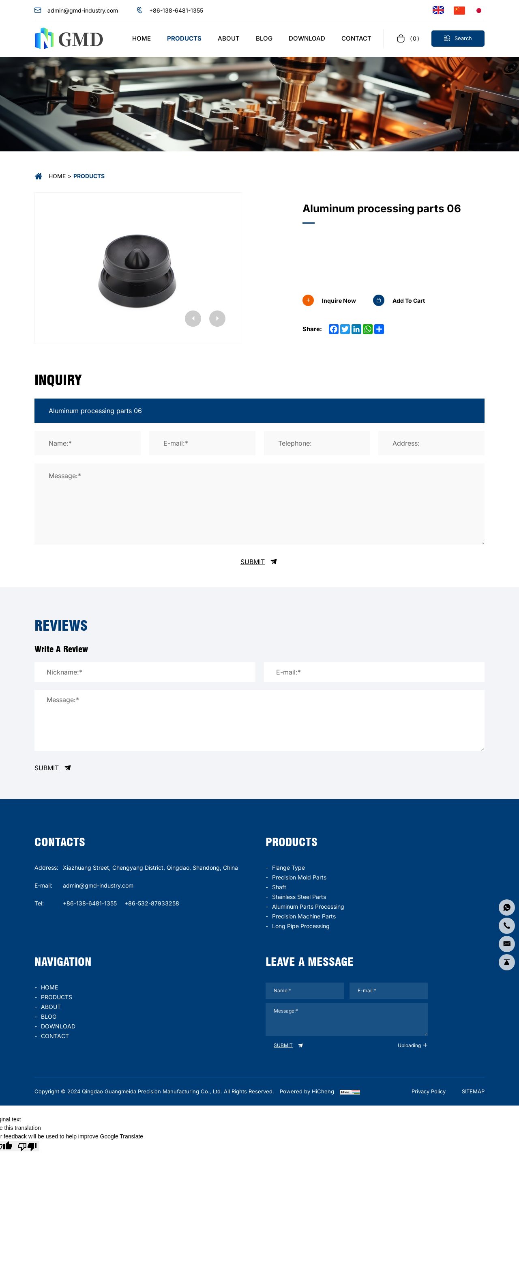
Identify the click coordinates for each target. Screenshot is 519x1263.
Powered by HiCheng (307, 1091)
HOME (49, 987)
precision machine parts (304, 916)
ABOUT (51, 1006)
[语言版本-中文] (459, 10)
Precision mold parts (299, 877)
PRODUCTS (56, 997)
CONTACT (55, 1035)
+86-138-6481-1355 (176, 10)
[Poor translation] (27, 1146)
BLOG (48, 1016)
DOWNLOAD (58, 1026)
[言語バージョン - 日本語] (479, 10)
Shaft (279, 887)
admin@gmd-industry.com (82, 10)
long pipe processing (301, 925)
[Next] (217, 318)
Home (57, 175)
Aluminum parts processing (308, 906)
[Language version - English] (438, 10)
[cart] (407, 38)
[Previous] (193, 318)
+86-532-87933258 (151, 903)
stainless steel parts (299, 896)
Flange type (288, 867)
